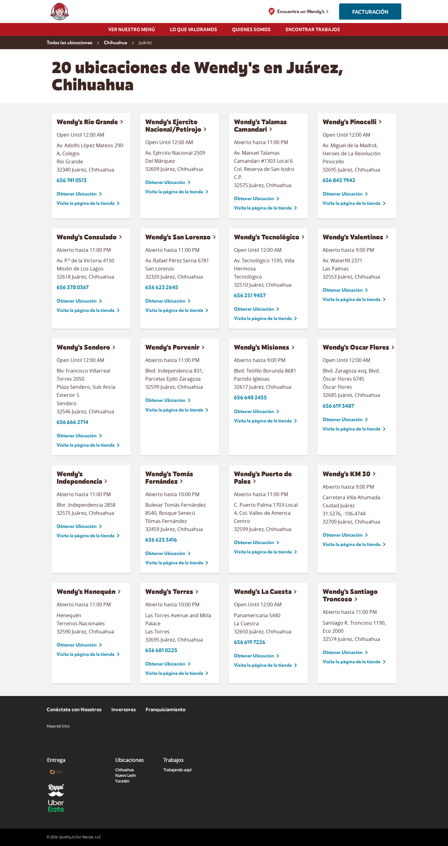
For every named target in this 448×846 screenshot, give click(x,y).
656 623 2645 (161, 287)
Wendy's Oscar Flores (356, 347)
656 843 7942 (339, 180)
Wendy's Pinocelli (349, 122)
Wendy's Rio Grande (87, 122)
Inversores (123, 710)
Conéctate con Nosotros (74, 710)
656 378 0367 (73, 287)
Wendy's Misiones (261, 347)
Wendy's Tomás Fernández (169, 478)
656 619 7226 (249, 642)
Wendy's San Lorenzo (178, 237)
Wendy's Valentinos (353, 237)
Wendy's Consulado (87, 237)
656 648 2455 (250, 397)
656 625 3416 (161, 540)
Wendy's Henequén (86, 591)
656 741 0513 (72, 180)
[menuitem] (131, 31)
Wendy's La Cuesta (263, 591)
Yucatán (122, 780)
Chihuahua (124, 769)
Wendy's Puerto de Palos (263, 478)
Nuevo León (125, 775)
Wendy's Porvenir (172, 347)
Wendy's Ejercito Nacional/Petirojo (173, 126)
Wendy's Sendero (83, 347)
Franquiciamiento (165, 710)
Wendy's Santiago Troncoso (350, 595)
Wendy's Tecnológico (266, 237)
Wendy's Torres (169, 591)
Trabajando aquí (177, 769)
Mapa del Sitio (58, 726)
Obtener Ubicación (77, 194)
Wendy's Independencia (79, 478)
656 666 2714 (72, 422)
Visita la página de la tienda (85, 203)
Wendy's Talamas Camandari (260, 126)
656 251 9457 (250, 295)
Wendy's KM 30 (347, 474)
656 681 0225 (161, 650)
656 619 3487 (338, 406)
